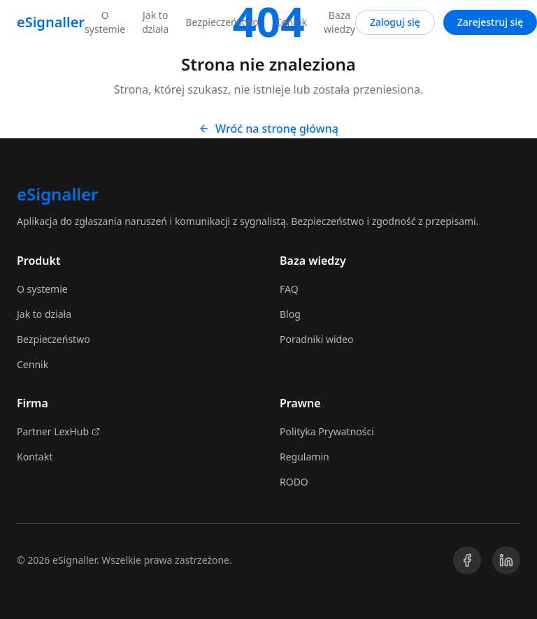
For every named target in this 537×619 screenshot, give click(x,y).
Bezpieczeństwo (222, 22)
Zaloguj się (395, 22)
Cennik (291, 22)
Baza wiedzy (339, 22)
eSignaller (51, 22)
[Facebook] (467, 560)
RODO (294, 481)
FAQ (289, 289)
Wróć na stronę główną (268, 128)
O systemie (105, 22)
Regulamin (304, 456)
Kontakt (34, 456)
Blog (290, 314)
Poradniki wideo (317, 339)
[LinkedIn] (506, 560)
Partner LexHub (58, 431)
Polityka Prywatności (327, 431)
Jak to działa (155, 22)
